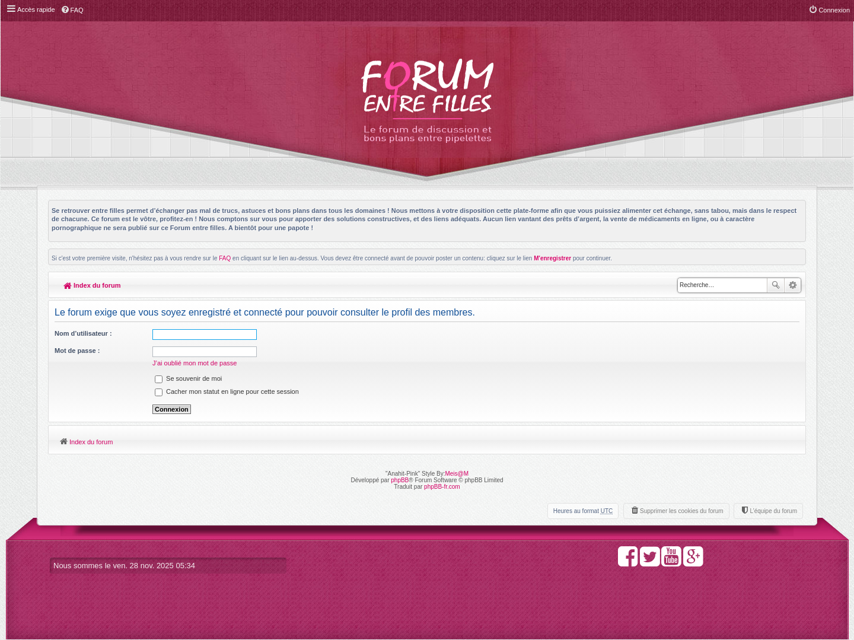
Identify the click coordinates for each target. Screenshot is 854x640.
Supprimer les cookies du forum (682, 511)
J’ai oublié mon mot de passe (194, 363)
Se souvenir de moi (188, 378)
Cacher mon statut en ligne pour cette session (227, 391)
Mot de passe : (77, 350)
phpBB (400, 480)
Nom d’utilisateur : (83, 333)
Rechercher (776, 285)
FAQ (225, 258)
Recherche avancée (793, 285)
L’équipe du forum (773, 511)
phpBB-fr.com (442, 486)
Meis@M (457, 473)
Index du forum (92, 285)
